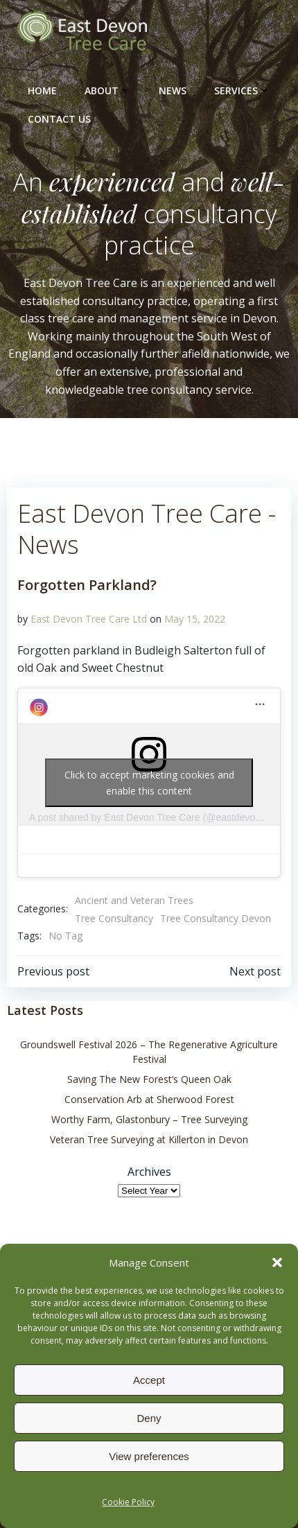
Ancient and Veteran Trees (134, 900)
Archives (149, 1171)
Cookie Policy (128, 1502)
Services (242, 90)
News (172, 90)
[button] (277, 1262)
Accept (149, 1380)
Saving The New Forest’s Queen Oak (149, 1079)
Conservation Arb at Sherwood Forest (149, 1099)
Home (42, 90)
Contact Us (59, 118)
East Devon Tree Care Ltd (88, 618)
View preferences (149, 1456)
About (108, 90)
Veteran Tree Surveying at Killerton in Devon (149, 1139)
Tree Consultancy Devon (215, 918)
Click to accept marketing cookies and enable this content (149, 782)
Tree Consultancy (114, 918)
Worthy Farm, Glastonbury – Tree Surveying (149, 1119)
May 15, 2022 (194, 618)
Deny (149, 1418)
